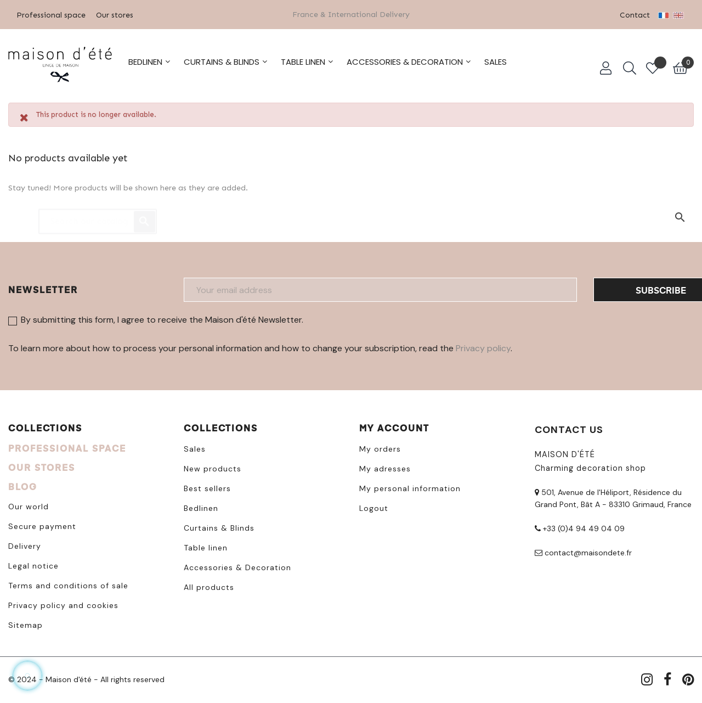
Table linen (206, 546)
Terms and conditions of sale (68, 584)
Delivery (24, 544)
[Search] (97, 214)
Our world (28, 505)
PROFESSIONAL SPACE (67, 446)
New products (212, 467)
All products (209, 585)
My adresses (385, 467)
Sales (195, 447)
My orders (380, 447)
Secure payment (42, 525)
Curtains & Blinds (219, 526)
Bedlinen (201, 506)
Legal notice (33, 564)
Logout (373, 506)
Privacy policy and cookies (63, 604)
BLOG (22, 485)
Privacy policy (483, 346)
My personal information (410, 487)
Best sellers (207, 487)
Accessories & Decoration (237, 566)
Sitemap (25, 623)
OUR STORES (41, 465)
